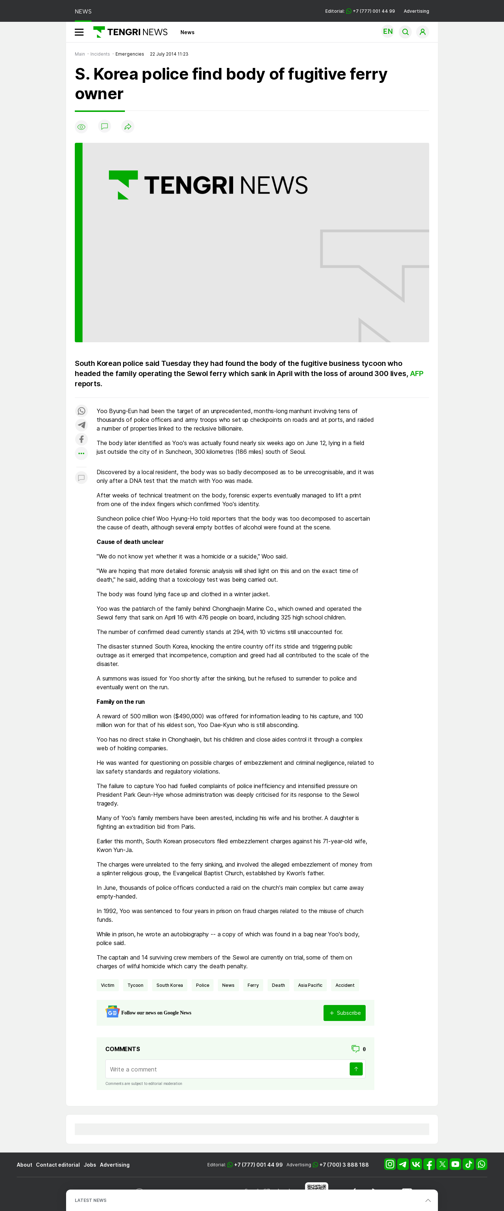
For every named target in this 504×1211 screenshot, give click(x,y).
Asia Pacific (310, 985)
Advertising (416, 11)
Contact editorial (58, 1165)
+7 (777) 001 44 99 (258, 1165)
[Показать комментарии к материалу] (81, 478)
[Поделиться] (127, 127)
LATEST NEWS (90, 1200)
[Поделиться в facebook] (81, 440)
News (187, 32)
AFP (416, 373)
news (228, 985)
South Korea (170, 985)
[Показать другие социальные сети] (81, 454)
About (24, 1165)
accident (345, 985)
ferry (253, 985)
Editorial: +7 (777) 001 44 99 (360, 11)
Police (202, 985)
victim (107, 985)
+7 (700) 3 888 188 (344, 1165)
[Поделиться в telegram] (81, 426)
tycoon (135, 985)
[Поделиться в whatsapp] (81, 411)
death (278, 985)
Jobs (90, 1165)
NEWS (83, 11)
